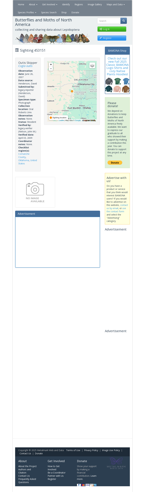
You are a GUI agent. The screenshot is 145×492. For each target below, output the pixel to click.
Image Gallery (95, 4)
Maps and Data (116, 4)
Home (21, 4)
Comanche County (23, 155)
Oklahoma (23, 160)
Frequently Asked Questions (27, 480)
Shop (64, 12)
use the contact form (116, 210)
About (33, 4)
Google (78, 120)
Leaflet (61, 120)
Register (52, 478)
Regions (79, 4)
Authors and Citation (24, 471)
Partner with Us (56, 475)
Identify (66, 4)
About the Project (27, 466)
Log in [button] (104, 29)
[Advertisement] (57, 241)
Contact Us (25, 453)
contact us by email (117, 206)
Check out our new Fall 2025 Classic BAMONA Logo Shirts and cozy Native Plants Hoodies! (117, 66)
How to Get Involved (54, 468)
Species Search (49, 12)
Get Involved (49, 4)
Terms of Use (73, 450)
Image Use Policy (111, 450)
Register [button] (106, 37)
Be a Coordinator (56, 472)
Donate (75, 12)
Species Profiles (27, 12)
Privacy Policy (91, 450)
